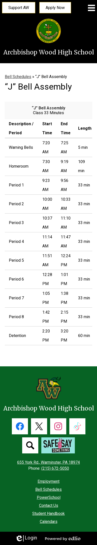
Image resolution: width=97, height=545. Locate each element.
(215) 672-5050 (55, 468)
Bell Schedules (18, 76)
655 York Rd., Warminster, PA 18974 (48, 462)
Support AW (18, 7)
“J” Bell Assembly (48, 108)
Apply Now (55, 7)
